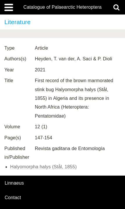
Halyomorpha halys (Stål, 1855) (43, 166)
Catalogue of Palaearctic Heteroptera (62, 7)
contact (13, 197)
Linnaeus (14, 183)
